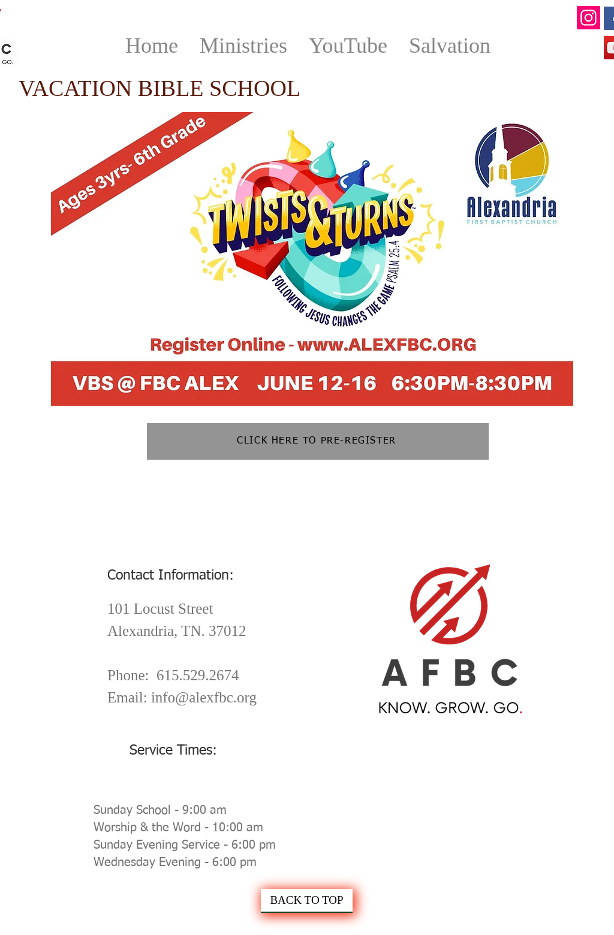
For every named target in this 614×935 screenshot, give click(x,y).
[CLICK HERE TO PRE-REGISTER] (318, 441)
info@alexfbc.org (204, 697)
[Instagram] (588, 17)
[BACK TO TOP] (307, 901)
